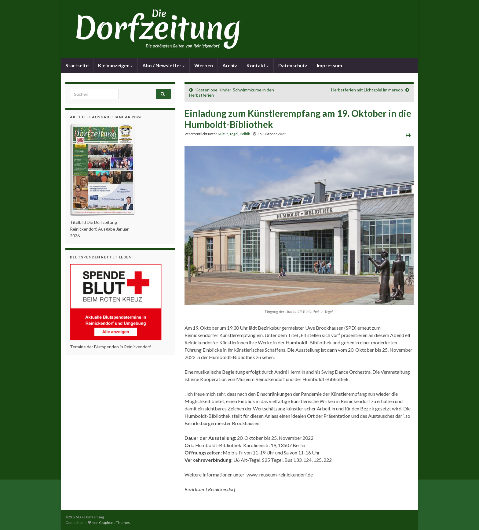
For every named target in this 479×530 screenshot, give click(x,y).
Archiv (229, 65)
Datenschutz (292, 65)
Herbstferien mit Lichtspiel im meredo (367, 89)
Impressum (329, 65)
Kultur (223, 134)
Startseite (77, 65)
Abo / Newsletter (163, 65)
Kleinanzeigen (115, 65)
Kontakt (258, 65)
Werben (203, 65)
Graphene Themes (114, 522)
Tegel (233, 134)
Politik (245, 134)
